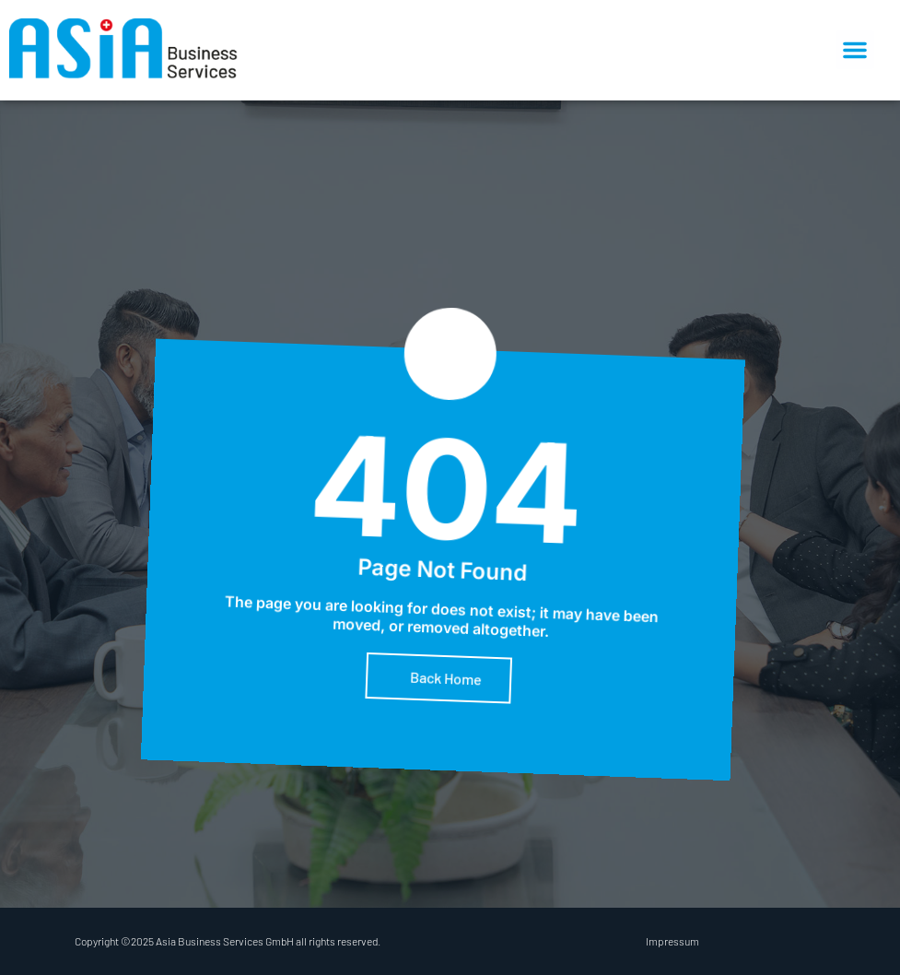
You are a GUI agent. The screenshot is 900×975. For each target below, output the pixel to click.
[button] (855, 49)
